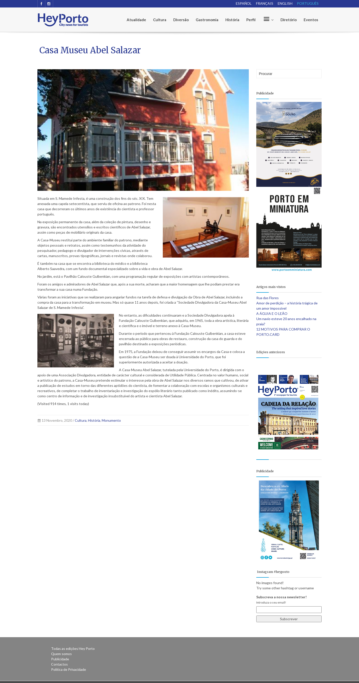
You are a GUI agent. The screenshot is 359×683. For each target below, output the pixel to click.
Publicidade (60, 659)
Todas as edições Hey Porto (73, 648)
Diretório (288, 19)
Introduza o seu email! (271, 602)
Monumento (111, 420)
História (232, 19)
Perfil (251, 19)
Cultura (159, 19)
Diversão (181, 19)
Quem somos (61, 654)
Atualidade (136, 19)
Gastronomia (207, 19)
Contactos (59, 664)
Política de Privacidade (68, 669)
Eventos (311, 19)
